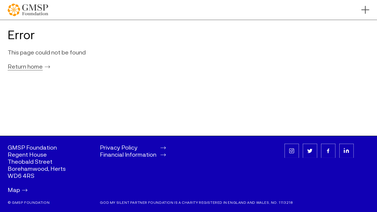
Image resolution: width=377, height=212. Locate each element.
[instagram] (292, 151)
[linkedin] (346, 151)
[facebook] (328, 151)
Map (17, 189)
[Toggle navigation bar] (365, 10)
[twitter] (310, 151)
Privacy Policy (133, 147)
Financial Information (133, 154)
